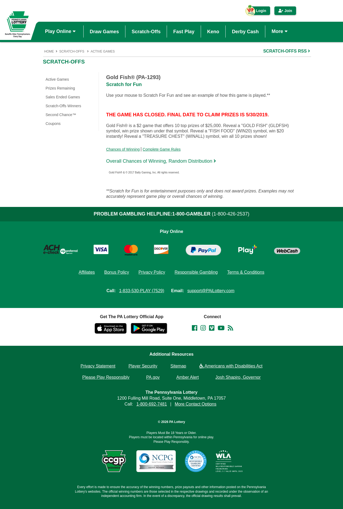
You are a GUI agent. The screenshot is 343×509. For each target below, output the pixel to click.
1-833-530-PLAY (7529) (141, 290)
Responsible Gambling (196, 272)
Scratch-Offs (146, 31)
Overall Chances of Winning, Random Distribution (161, 161)
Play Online (61, 31)
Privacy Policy (152, 272)
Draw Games (104, 31)
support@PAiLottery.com (210, 290)
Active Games (103, 51)
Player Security (142, 366)
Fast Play (184, 31)
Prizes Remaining (60, 88)
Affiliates (87, 272)
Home (49, 51)
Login (258, 12)
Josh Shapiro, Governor (238, 377)
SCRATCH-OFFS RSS (287, 51)
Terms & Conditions (245, 272)
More (280, 31)
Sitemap (178, 366)
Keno (213, 31)
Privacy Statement (98, 366)
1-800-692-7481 (151, 404)
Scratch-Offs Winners (63, 106)
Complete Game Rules (162, 149)
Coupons (53, 123)
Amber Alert (187, 377)
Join (285, 11)
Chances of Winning (123, 149)
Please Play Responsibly (105, 377)
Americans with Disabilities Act (231, 366)
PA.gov (152, 377)
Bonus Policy (116, 272)
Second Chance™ (61, 115)
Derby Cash (245, 31)
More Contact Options (196, 404)
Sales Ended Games (63, 97)
